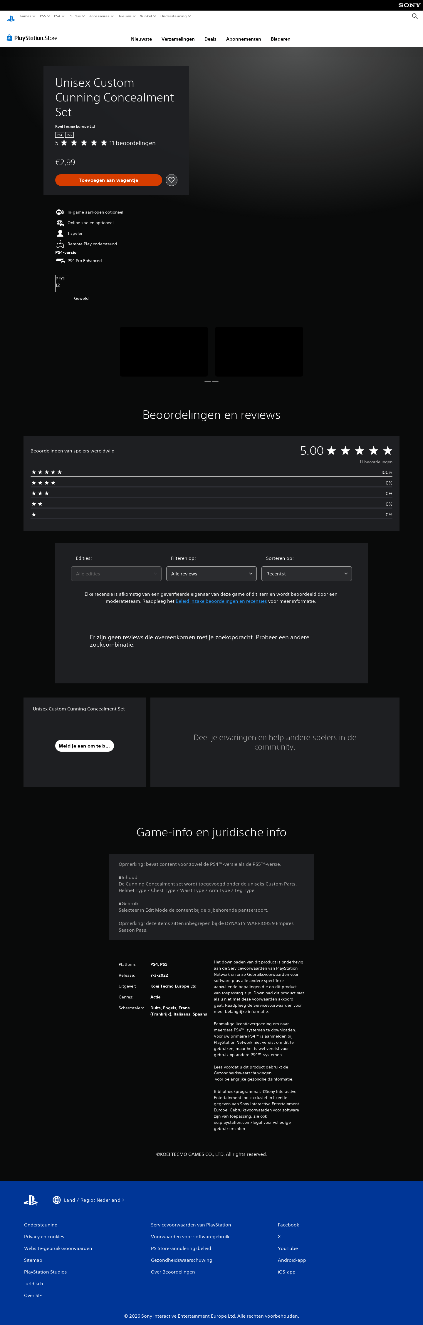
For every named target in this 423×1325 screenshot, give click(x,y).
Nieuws (125, 16)
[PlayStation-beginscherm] (11, 16)
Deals (210, 33)
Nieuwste (141, 33)
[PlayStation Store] (34, 32)
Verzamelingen (178, 33)
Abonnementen (243, 33)
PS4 (57, 16)
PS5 (43, 16)
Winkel (146, 16)
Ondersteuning (173, 16)
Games (25, 16)
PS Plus (74, 16)
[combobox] (116, 568)
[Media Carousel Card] (164, 346)
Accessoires (99, 16)
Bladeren (281, 33)
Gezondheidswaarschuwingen (242, 1067)
